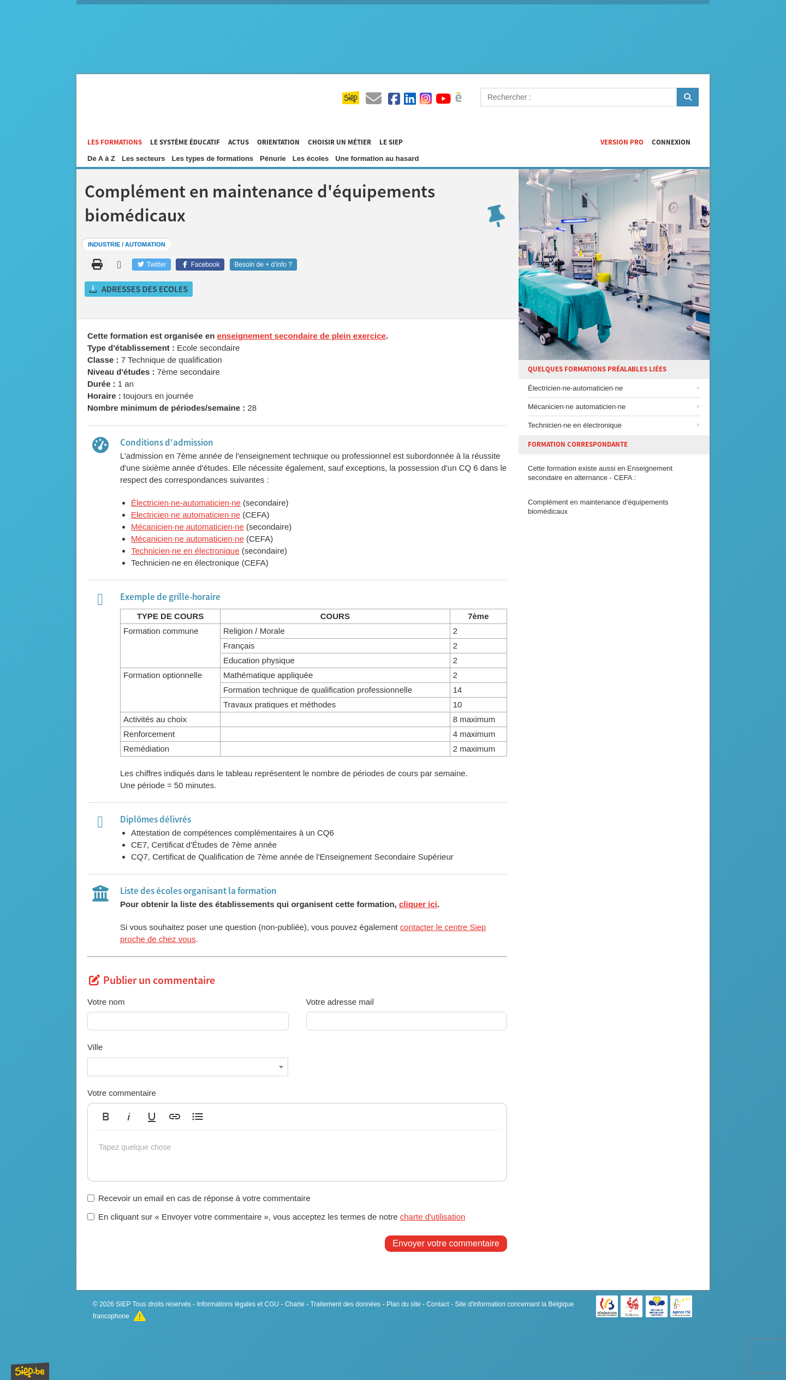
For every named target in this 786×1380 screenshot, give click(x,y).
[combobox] (187, 1067)
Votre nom (105, 1001)
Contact (437, 1304)
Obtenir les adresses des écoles (139, 289)
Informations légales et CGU (238, 1304)
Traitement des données (345, 1304)
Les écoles (311, 158)
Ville (95, 1047)
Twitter (151, 264)
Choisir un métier (339, 142)
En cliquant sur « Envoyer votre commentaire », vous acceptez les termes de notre (276, 1216)
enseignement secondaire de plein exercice (301, 335)
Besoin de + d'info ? (263, 264)
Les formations (114, 142)
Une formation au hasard (377, 158)
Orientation (278, 142)
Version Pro (622, 142)
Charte (295, 1304)
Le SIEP (391, 142)
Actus (238, 142)
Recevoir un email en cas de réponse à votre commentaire (199, 1198)
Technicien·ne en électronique (185, 550)
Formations (174, 98)
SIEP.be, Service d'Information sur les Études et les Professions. (30, 1371)
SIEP (123, 1304)
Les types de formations (213, 158)
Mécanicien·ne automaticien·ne (187, 526)
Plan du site (403, 1304)
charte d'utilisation (433, 1216)
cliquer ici (418, 904)
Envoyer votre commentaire (445, 1243)
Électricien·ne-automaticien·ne (186, 502)
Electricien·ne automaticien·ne (185, 514)
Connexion (671, 142)
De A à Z (101, 158)
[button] (106, 1116)
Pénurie (273, 158)
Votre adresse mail (340, 1001)
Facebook (200, 264)
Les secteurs (143, 158)
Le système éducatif (185, 142)
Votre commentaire (121, 1092)
